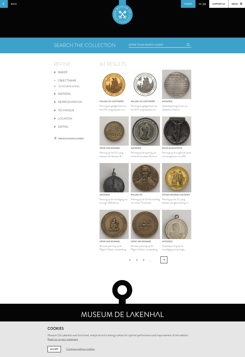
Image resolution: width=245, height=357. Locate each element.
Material (62, 94)
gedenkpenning (67, 86)
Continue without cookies (80, 349)
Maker (61, 72)
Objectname (65, 80)
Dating (61, 127)
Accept (54, 349)
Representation (68, 102)
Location (63, 119)
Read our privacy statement (63, 339)
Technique (64, 110)
